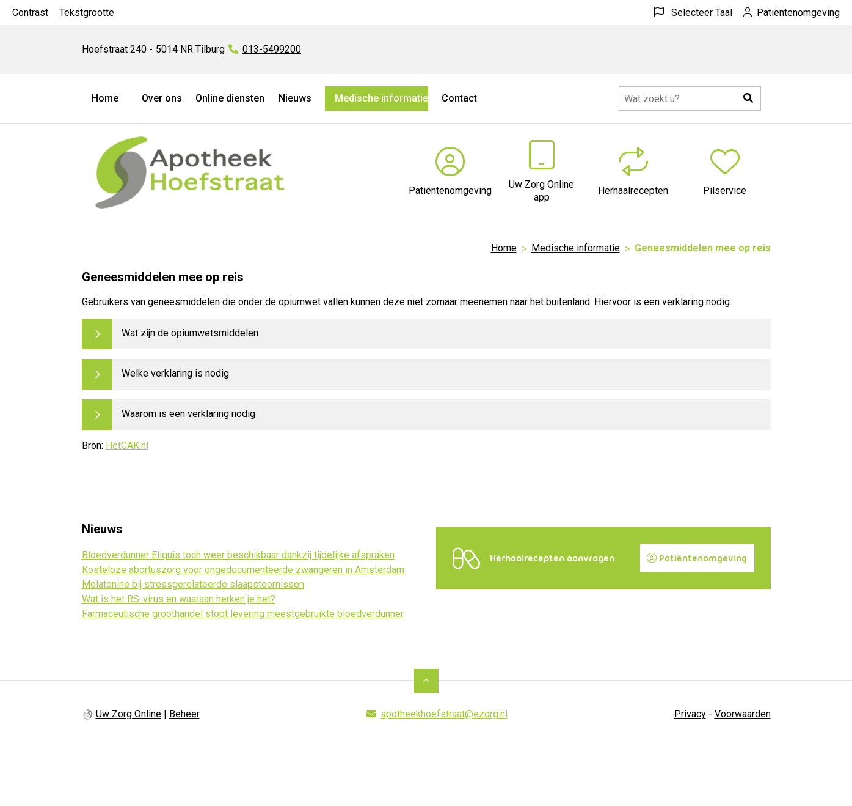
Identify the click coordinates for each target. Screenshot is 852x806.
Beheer (184, 714)
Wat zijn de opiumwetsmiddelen (190, 333)
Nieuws (295, 98)
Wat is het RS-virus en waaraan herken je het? (178, 599)
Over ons (162, 98)
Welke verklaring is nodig (175, 373)
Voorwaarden (743, 714)
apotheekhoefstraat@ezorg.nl (444, 714)
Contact (459, 98)
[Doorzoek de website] (690, 98)
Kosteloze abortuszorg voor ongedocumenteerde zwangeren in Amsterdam (243, 569)
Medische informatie (381, 98)
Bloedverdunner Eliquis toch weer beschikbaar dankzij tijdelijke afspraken (238, 555)
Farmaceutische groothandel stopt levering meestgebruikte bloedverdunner (243, 613)
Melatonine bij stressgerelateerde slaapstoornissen (193, 584)
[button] (749, 98)
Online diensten (229, 98)
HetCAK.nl (127, 445)
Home (105, 98)
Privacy (690, 714)
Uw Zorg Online (128, 714)
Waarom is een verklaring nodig (188, 414)
